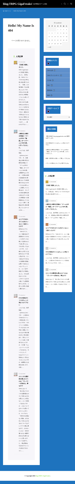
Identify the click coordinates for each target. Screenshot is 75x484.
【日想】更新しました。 (54, 185)
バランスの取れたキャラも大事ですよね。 (58, 162)
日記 (50, 85)
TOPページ (8, 11)
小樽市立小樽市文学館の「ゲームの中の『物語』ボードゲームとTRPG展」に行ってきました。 (57, 151)
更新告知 (51, 90)
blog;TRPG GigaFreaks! (25, 4)
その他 (50, 80)
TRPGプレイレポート (54, 75)
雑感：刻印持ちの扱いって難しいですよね (58, 157)
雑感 (49, 95)
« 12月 (49, 47)
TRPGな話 (51, 70)
